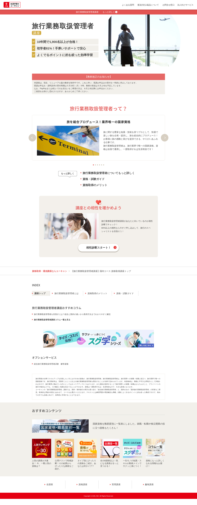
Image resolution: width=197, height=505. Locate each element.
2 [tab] (95, 164)
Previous (32, 137)
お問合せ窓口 (169, 5)
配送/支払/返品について (148, 5)
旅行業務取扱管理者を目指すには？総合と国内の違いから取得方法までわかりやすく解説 (72, 314)
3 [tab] (97, 164)
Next (164, 137)
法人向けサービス (185, 5)
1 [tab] (93, 164)
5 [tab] (101, 164)
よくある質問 (128, 5)
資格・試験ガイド (94, 179)
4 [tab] (99, 164)
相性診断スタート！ (98, 247)
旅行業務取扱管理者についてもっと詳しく (109, 173)
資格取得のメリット (95, 185)
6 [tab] (103, 164)
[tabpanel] (98, 137)
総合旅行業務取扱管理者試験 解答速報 (51, 364)
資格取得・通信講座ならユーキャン (49, 271)
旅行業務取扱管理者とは (66, 293)
